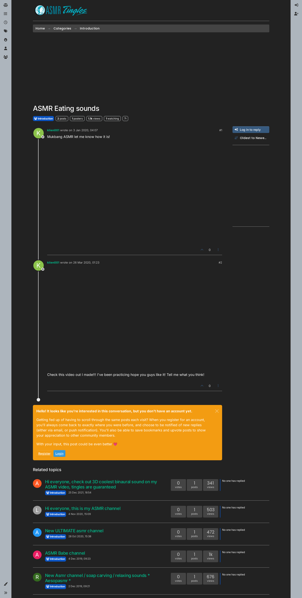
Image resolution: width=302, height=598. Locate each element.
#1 (220, 130)
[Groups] (6, 57)
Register (44, 453)
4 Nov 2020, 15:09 (79, 514)
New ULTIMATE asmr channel (74, 530)
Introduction (43, 118)
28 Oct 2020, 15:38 (79, 536)
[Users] (6, 48)
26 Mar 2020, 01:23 (86, 262)
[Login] (296, 5)
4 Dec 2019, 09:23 (79, 558)
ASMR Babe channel (65, 553)
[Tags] (6, 31)
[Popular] (6, 39)
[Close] (217, 411)
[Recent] (6, 22)
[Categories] (6, 13)
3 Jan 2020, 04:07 (85, 130)
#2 (220, 262)
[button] (6, 584)
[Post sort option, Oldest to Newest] (251, 138)
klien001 (53, 130)
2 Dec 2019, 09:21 (79, 586)
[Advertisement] (151, 68)
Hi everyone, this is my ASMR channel (83, 508)
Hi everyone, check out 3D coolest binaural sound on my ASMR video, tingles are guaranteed (101, 484)
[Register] (296, 13)
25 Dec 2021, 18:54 (79, 492)
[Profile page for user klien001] (38, 133)
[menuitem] (296, 5)
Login (59, 453)
